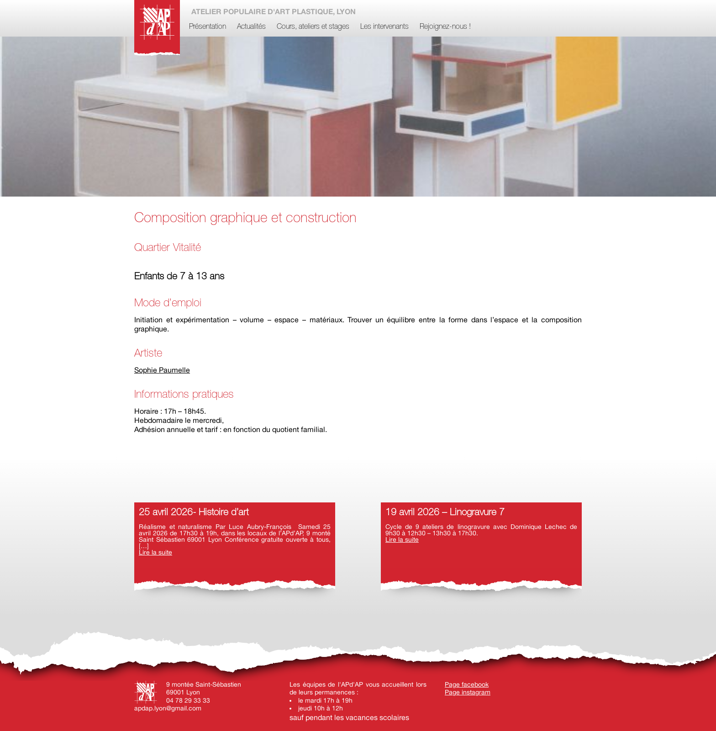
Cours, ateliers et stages (313, 27)
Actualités (251, 27)
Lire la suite (155, 552)
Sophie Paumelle (162, 370)
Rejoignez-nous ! (445, 27)
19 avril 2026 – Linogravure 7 (445, 512)
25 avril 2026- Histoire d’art (193, 512)
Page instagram (467, 692)
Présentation (207, 27)
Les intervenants (384, 27)
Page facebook (467, 684)
